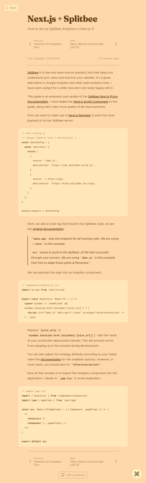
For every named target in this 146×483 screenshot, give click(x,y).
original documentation (48, 229)
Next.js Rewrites (80, 115)
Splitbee (32, 72)
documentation (51, 359)
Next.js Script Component (91, 101)
